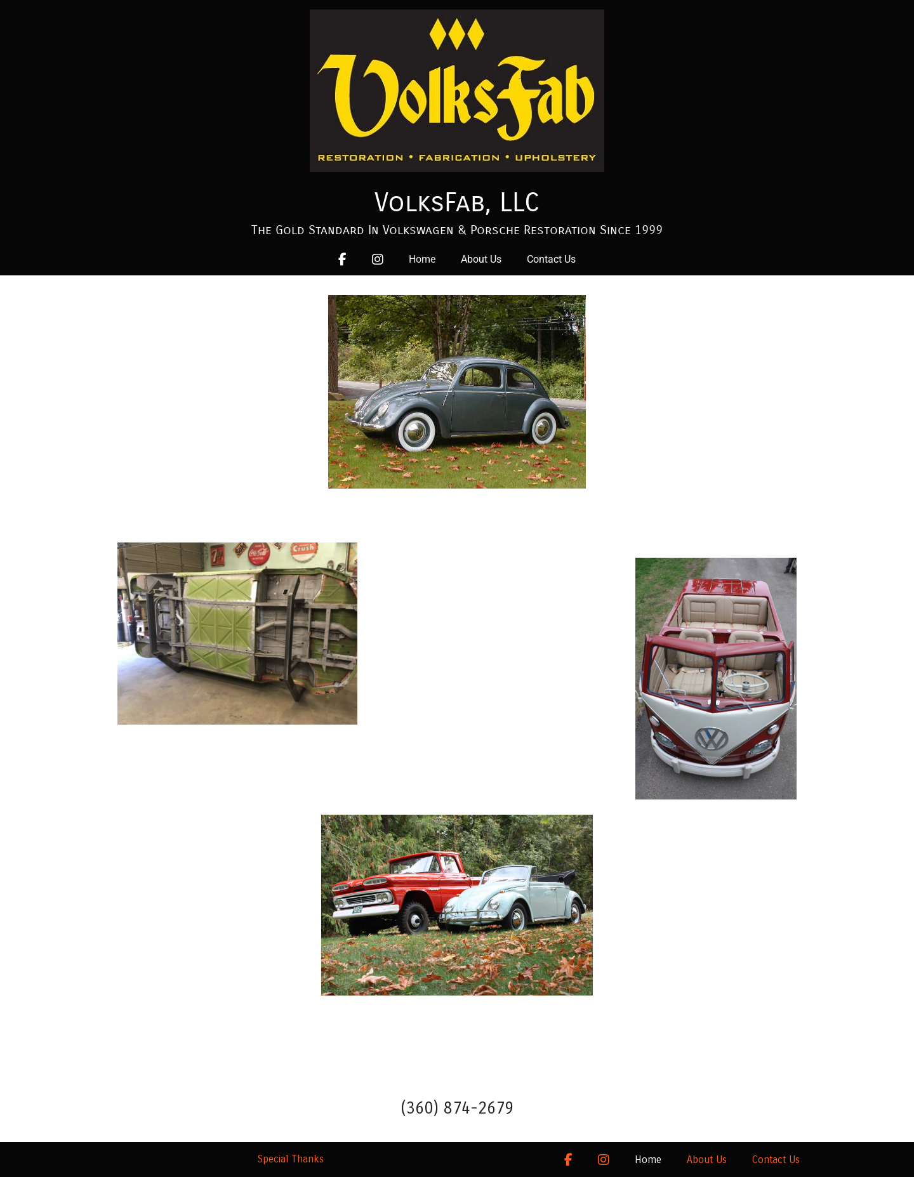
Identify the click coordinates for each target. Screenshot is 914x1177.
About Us (481, 259)
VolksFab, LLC (457, 202)
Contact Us (551, 259)
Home (422, 259)
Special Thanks (291, 1159)
